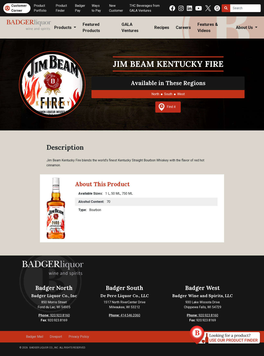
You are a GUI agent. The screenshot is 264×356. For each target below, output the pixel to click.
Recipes (161, 27)
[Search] (245, 8)
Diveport (56, 337)
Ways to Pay (96, 8)
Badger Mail (34, 337)
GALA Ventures (130, 27)
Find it (167, 107)
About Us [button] (245, 27)
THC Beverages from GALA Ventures (145, 8)
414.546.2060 (124, 315)
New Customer (116, 8)
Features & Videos (207, 27)
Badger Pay (80, 8)
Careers (183, 27)
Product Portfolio (40, 8)
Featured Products (91, 27)
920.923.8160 (54, 315)
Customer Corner (19, 8)
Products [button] (63, 27)
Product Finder (61, 8)
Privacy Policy (79, 337)
